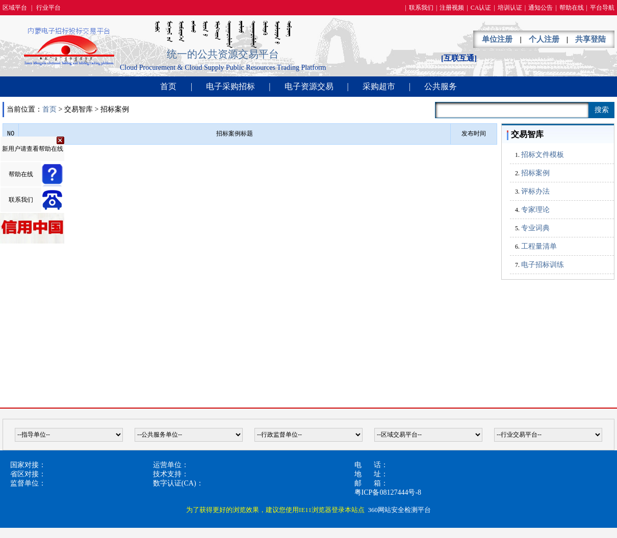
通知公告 (540, 7)
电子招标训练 (542, 264)
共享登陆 (590, 39)
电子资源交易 (309, 86)
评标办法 (535, 191)
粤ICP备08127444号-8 (387, 492)
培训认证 (510, 7)
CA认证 (481, 7)
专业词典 (535, 228)
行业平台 (48, 7)
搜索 (602, 110)
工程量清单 (539, 246)
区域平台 (15, 7)
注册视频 (452, 7)
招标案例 (535, 173)
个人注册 (544, 39)
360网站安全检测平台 (399, 510)
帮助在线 (571, 7)
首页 (168, 86)
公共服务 (440, 86)
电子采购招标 (230, 86)
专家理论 (535, 209)
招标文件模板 (542, 154)
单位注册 (497, 39)
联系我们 (421, 7)
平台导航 (602, 7)
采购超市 (379, 86)
